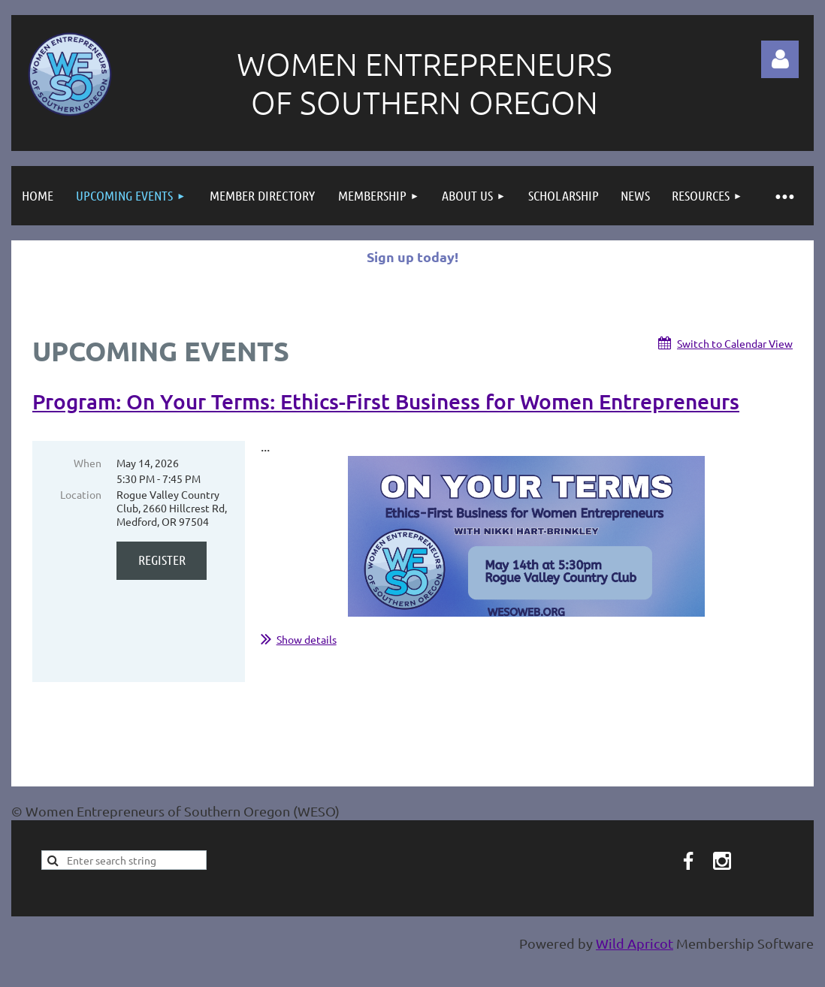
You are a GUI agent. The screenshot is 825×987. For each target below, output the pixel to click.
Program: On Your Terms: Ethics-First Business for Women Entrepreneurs (385, 401)
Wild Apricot (634, 943)
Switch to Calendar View (735, 343)
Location (80, 494)
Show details (307, 639)
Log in (780, 59)
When (87, 462)
